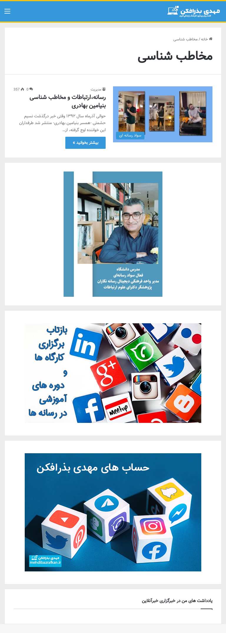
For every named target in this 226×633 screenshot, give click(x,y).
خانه (206, 39)
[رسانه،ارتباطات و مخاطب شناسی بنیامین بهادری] (162, 114)
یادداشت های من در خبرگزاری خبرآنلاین (177, 600)
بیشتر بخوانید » (85, 142)
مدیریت (96, 89)
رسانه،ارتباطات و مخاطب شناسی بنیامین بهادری (67, 101)
